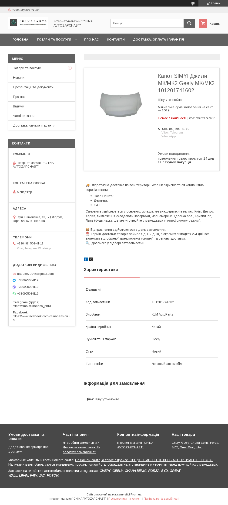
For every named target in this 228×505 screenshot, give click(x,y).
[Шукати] (189, 23)
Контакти (116, 39)
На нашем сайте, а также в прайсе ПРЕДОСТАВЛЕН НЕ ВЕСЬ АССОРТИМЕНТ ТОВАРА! (144, 460)
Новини (18, 77)
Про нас (91, 39)
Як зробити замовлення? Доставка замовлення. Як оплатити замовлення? (81, 447)
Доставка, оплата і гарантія (158, 39)
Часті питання (23, 116)
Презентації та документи (33, 87)
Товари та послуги (54, 39)
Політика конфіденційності (161, 498)
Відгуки (18, 106)
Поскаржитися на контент (125, 498)
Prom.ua (136, 494)
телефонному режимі (183, 220)
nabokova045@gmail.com (35, 273)
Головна (20, 39)
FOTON (52, 475)
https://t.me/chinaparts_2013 (32, 306)
